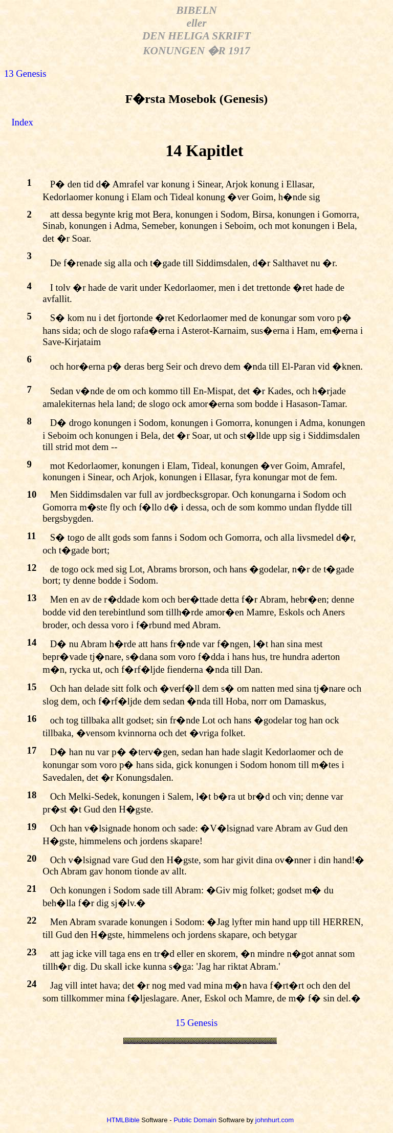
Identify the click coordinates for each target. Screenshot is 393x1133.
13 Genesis (25, 73)
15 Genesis (196, 1022)
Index (22, 122)
